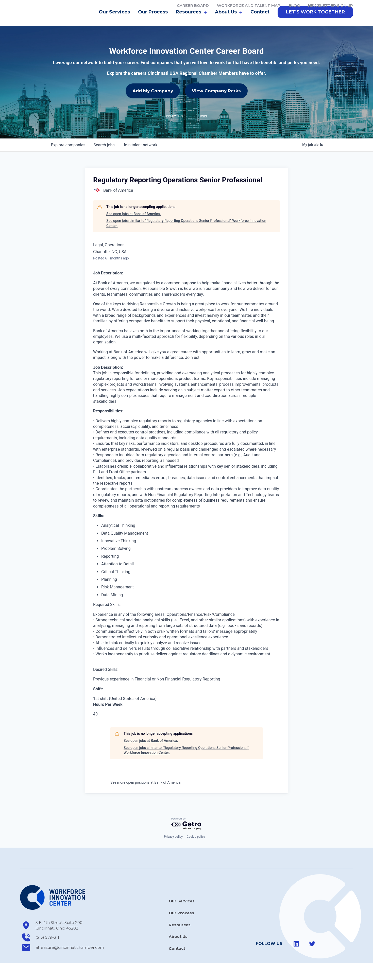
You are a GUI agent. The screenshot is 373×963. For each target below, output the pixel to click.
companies (68, 129)
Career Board (193, 5)
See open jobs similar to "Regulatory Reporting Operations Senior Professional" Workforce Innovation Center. (186, 207)
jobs (103, 129)
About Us (228, 19)
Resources (191, 19)
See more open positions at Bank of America (145, 767)
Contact (259, 19)
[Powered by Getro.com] (186, 808)
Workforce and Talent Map (248, 5)
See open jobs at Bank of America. (133, 198)
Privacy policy (173, 821)
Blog (294, 5)
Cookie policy (196, 821)
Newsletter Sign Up (330, 5)
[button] (315, 19)
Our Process (153, 19)
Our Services (114, 19)
